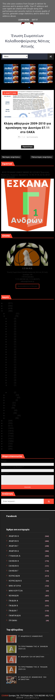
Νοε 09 (11, 372)
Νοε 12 (11, 365)
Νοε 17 (11, 352)
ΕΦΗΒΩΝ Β (14, 566)
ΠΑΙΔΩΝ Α (13, 601)
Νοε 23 (11, 337)
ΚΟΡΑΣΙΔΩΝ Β (15, 581)
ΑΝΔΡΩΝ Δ (14, 551)
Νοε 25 (11, 332)
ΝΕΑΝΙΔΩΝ (14, 596)
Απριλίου (10, 410)
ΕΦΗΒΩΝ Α (14, 561)
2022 (6, 311)
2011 (6, 446)
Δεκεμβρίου (11, 314)
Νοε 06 (11, 378)
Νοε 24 (11, 334)
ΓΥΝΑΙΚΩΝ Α (15, 556)
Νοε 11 (11, 367)
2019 (6, 426)
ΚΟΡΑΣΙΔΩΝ (14, 576)
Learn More (23, 20)
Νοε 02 (11, 385)
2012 (6, 444)
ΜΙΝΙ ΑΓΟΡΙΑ (15, 586)
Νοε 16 (11, 354)
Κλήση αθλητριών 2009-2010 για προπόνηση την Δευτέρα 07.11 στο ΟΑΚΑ (27, 128)
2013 (6, 441)
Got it (35, 20)
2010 (6, 449)
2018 (6, 428)
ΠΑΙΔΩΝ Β (13, 606)
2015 (6, 436)
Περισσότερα (27, 147)
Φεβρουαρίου (11, 416)
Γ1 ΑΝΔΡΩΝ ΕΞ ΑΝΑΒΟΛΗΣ (14, 169)
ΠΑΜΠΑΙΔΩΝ (15, 616)
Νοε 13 (11, 362)
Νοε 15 (11, 357)
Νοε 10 (11, 370)
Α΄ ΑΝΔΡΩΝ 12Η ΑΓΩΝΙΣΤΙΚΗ (31, 657)
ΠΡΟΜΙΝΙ (13, 621)
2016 (6, 433)
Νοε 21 (11, 342)
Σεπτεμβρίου (11, 398)
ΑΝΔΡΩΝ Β (14, 541)
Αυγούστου (11, 400)
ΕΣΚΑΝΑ (5, 696)
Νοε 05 (11, 380)
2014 (6, 439)
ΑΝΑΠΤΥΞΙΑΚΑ (11, 93)
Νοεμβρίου (10, 316)
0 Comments (33, 137)
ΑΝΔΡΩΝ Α (14, 536)
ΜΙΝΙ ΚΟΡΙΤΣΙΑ (16, 591)
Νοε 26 (11, 329)
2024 (6, 306)
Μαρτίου (9, 413)
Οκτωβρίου (11, 395)
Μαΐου (9, 408)
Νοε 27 (11, 326)
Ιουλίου (9, 403)
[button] (27, 87)
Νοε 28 (11, 324)
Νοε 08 (11, 375)
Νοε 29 (11, 321)
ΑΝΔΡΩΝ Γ (14, 546)
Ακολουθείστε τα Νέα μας (27, 286)
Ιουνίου (9, 405)
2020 (6, 423)
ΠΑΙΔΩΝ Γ (13, 611)
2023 (6, 308)
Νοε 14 (11, 360)
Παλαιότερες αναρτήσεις (42, 157)
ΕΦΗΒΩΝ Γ (14, 571)
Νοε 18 (11, 349)
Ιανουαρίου (10, 418)
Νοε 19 (11, 347)
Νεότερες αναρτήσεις (11, 157)
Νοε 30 (11, 319)
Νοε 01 (11, 392)
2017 (6, 431)
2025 (6, 303)
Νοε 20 (11, 344)
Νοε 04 (11, 383)
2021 (6, 421)
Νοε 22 (11, 339)
